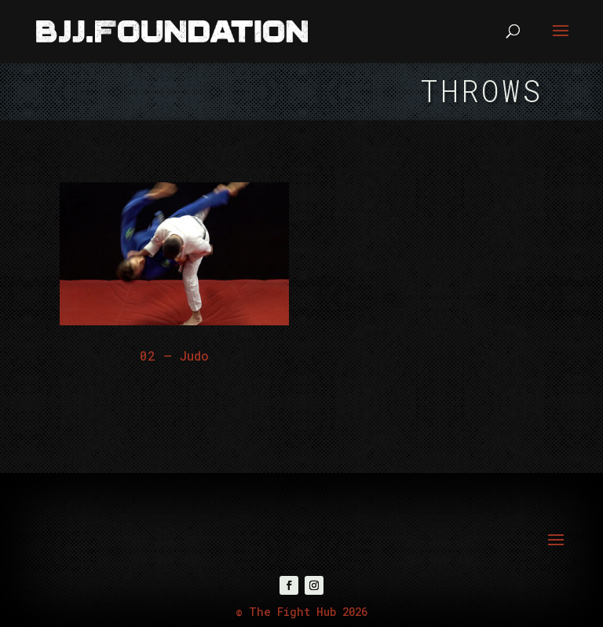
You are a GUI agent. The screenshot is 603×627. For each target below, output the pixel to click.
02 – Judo (174, 355)
